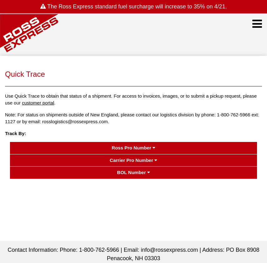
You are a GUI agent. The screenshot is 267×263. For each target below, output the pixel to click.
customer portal (38, 102)
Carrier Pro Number (133, 160)
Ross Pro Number (133, 147)
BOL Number (133, 172)
